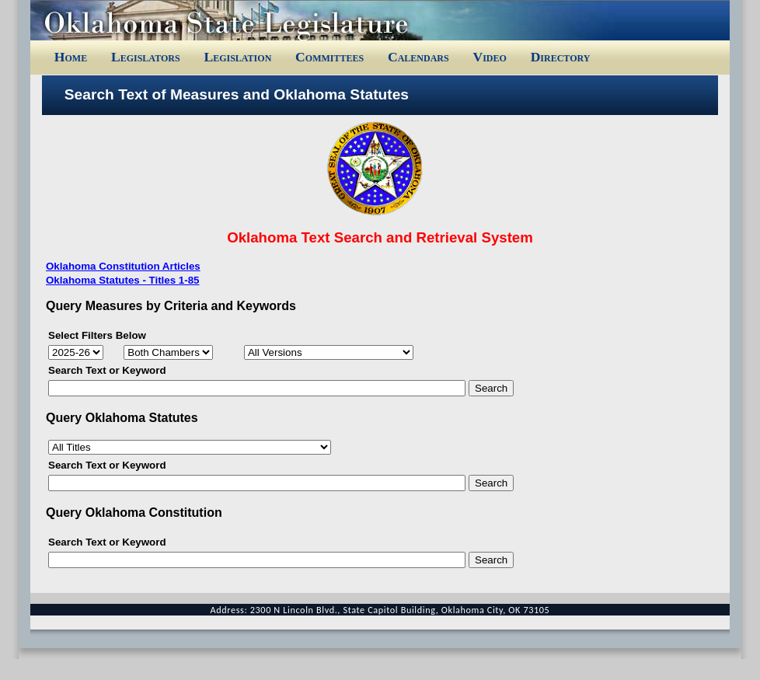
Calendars (418, 57)
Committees (329, 57)
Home (70, 57)
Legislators (145, 57)
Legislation (237, 57)
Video (489, 57)
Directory (561, 57)
